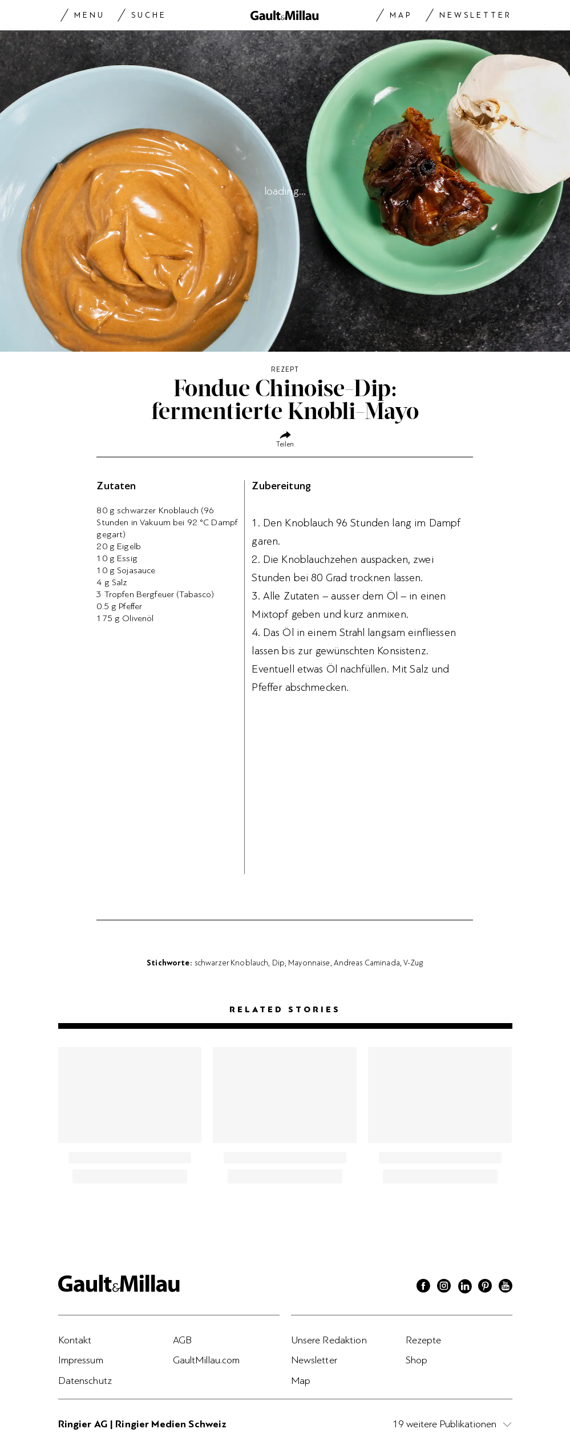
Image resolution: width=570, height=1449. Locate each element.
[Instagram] (444, 1287)
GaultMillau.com (206, 1360)
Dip (278, 962)
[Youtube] (505, 1287)
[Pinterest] (485, 1287)
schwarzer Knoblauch (232, 962)
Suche (149, 15)
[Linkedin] (464, 1287)
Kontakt (75, 1340)
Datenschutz (85, 1380)
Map (401, 15)
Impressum (80, 1360)
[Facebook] (423, 1287)
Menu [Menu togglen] (89, 15)
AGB (182, 1340)
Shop (417, 1360)
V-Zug (413, 962)
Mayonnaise (309, 962)
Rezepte (424, 1340)
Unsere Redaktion (329, 1340)
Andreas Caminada (367, 962)
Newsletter (475, 15)
